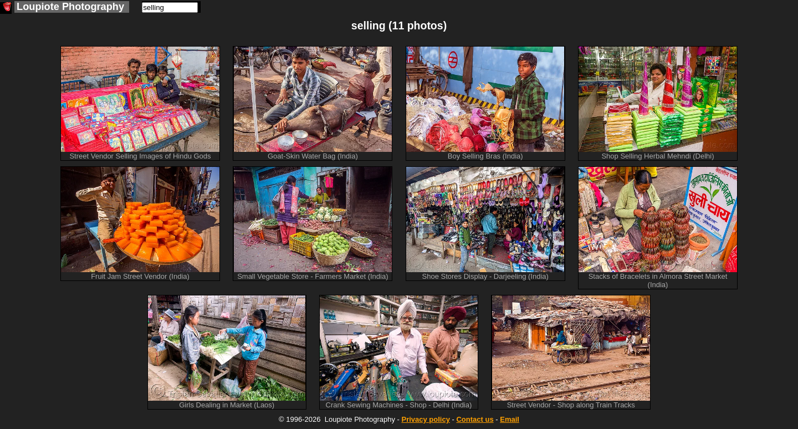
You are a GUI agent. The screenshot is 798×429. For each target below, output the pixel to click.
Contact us (474, 419)
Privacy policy (425, 419)
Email (509, 419)
